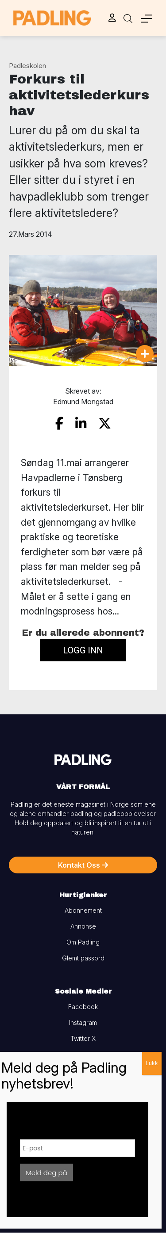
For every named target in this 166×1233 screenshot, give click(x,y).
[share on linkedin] (80, 423)
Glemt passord (83, 958)
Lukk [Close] (152, 1063)
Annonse (83, 926)
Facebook (83, 1006)
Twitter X (83, 1038)
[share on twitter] (104, 423)
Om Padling (83, 942)
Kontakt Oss (83, 865)
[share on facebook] (59, 423)
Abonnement (83, 910)
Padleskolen (27, 65)
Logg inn (83, 650)
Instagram (83, 1022)
